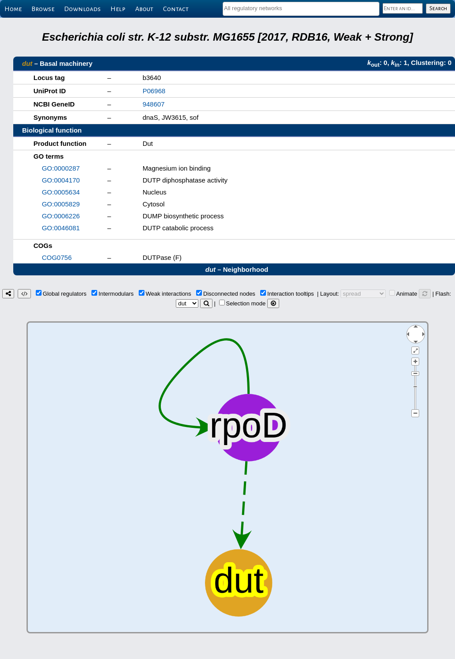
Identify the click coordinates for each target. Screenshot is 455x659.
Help (117, 8)
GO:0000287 (61, 168)
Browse (42, 8)
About (144, 8)
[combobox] (301, 9)
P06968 (154, 91)
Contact (176, 8)
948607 (154, 104)
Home (13, 8)
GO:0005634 (61, 192)
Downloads (82, 8)
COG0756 (57, 257)
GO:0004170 (61, 180)
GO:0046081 (61, 228)
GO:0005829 (61, 204)
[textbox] (301, 8)
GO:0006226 (61, 216)
